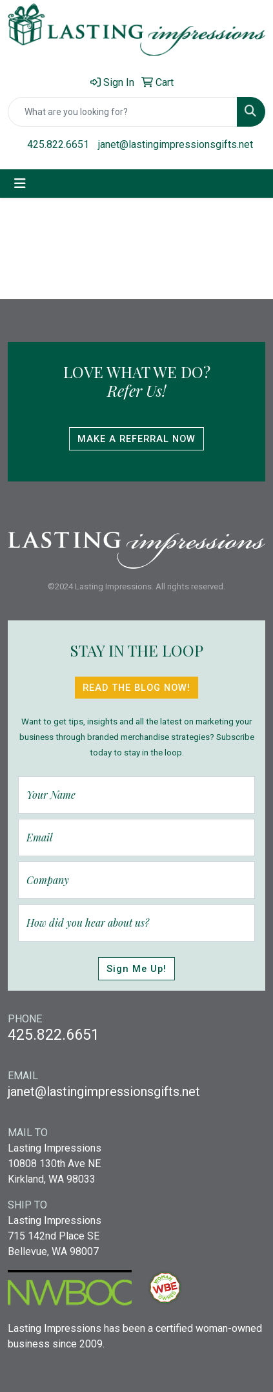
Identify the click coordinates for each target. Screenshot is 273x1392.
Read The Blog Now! (136, 687)
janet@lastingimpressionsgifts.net (175, 144)
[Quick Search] (123, 112)
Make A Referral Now (136, 439)
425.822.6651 (58, 144)
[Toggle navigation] (20, 183)
